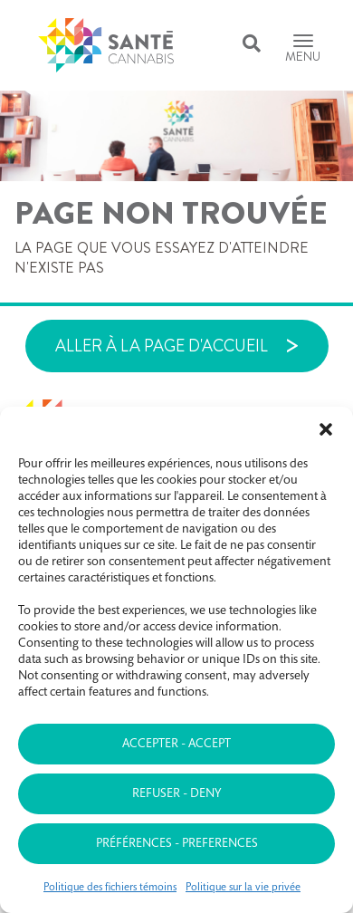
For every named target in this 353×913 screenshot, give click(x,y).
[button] (326, 429)
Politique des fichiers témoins (109, 887)
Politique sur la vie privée (243, 887)
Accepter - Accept (176, 744)
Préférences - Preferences (177, 844)
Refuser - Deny (176, 794)
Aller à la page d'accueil (161, 346)
